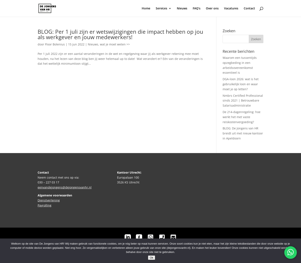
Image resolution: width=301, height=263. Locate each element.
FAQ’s (196, 8)
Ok (151, 257)
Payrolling (44, 205)
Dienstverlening (49, 200)
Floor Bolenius (55, 44)
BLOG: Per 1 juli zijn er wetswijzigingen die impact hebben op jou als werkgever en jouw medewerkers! (120, 34)
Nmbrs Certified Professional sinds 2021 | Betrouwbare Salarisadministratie (243, 101)
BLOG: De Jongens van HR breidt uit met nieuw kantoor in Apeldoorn (243, 133)
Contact (249, 8)
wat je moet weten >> (115, 44)
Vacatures (231, 8)
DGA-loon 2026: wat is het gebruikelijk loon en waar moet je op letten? (241, 84)
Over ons (212, 8)
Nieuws (182, 8)
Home (146, 8)
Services (161, 8)
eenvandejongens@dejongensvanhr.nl (65, 187)
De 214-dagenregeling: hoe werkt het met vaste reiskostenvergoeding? (241, 117)
